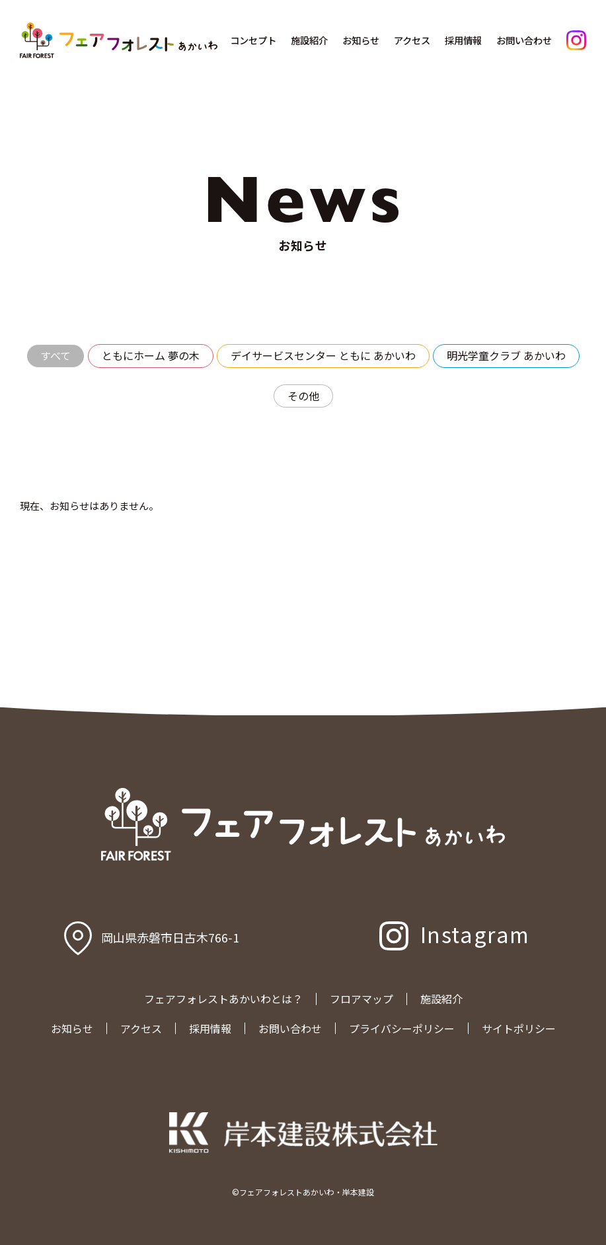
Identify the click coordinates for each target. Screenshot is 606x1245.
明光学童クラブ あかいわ (506, 355)
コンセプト (253, 40)
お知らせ (360, 40)
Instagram (475, 934)
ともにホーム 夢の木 (151, 355)
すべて (55, 355)
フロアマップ (361, 999)
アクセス (412, 40)
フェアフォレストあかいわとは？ (223, 999)
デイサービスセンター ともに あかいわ (323, 355)
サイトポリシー (519, 1028)
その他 (303, 396)
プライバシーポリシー (402, 1028)
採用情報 (463, 40)
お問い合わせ (524, 40)
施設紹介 (309, 40)
